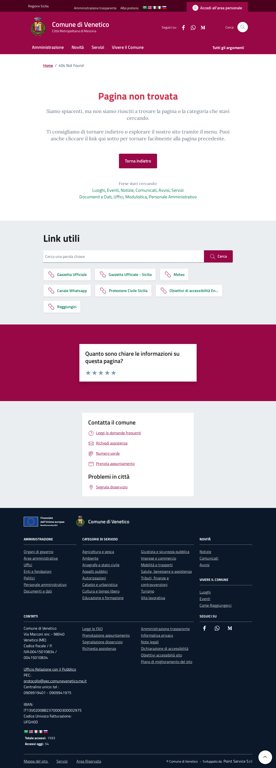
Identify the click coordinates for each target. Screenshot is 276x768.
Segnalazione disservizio (102, 642)
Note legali (150, 642)
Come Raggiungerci (216, 605)
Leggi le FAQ (92, 629)
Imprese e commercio (158, 558)
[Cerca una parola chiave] (123, 256)
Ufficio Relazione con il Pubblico (50, 669)
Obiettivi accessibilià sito (161, 655)
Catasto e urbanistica (99, 584)
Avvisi (164, 190)
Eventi (113, 190)
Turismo (147, 591)
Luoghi (98, 190)
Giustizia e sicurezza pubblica (165, 552)
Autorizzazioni (94, 578)
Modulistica (136, 196)
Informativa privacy (157, 635)
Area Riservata (88, 761)
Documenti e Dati (95, 196)
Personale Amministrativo (173, 196)
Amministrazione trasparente (165, 629)
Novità (78, 47)
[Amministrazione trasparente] (95, 7)
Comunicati (146, 190)
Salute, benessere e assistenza (166, 571)
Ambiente (90, 558)
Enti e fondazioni (38, 571)
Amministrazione (48, 47)
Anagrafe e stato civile (100, 565)
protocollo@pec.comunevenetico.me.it (55, 681)
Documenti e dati (38, 591)
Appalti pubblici (95, 571)
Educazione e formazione (103, 598)
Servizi (98, 47)
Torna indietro (138, 161)
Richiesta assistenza (99, 648)
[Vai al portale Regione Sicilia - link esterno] (38, 5)
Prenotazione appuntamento (106, 635)
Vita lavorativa (153, 598)
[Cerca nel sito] (242, 27)
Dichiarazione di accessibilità (164, 648)
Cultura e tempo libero (100, 591)
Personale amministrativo (45, 584)
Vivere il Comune (128, 47)
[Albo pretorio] (129, 7)
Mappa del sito (36, 761)
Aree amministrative (41, 558)
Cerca (218, 256)
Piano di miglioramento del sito (166, 662)
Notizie (127, 190)
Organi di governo (38, 552)
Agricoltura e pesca (98, 552)
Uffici (118, 196)
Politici (29, 578)
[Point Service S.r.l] (237, 761)
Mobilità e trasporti (157, 565)
